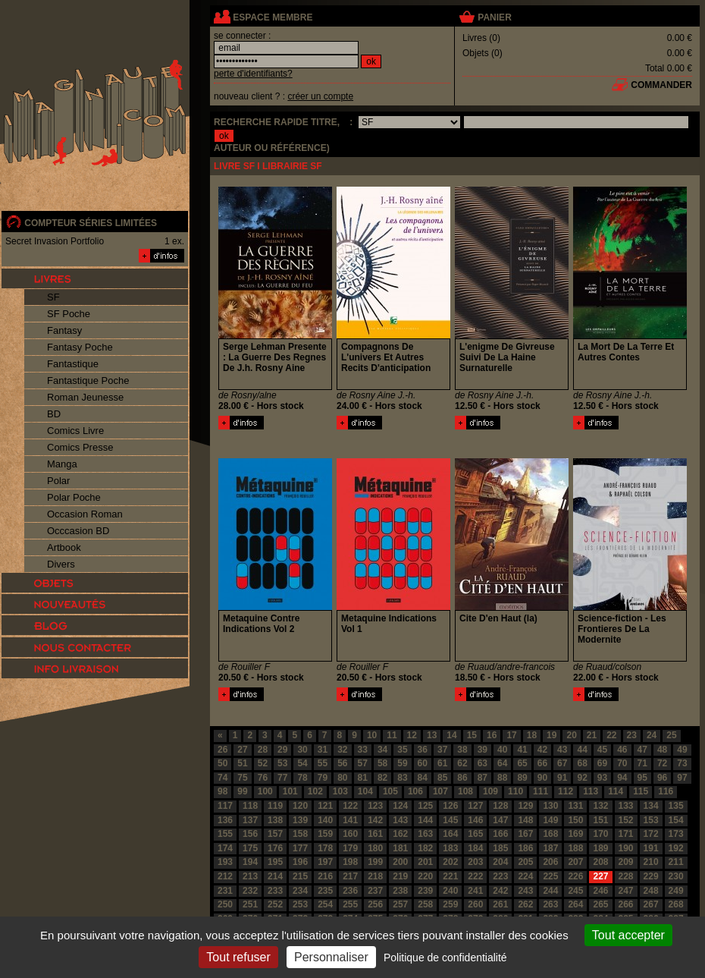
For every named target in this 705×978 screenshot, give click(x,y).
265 (600, 904)
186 (525, 848)
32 (342, 749)
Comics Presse (80, 447)
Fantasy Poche (80, 347)
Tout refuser (238, 957)
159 (325, 834)
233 (275, 890)
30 (302, 749)
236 (350, 890)
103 (340, 791)
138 (275, 820)
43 (562, 749)
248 (651, 890)
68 (582, 763)
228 (626, 876)
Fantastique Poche (88, 380)
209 (626, 862)
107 (440, 791)
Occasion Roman (85, 514)
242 (500, 890)
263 (550, 904)
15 (472, 735)
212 (225, 876)
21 (592, 735)
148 (525, 820)
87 (482, 777)
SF (53, 297)
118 (250, 805)
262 (525, 904)
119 (275, 805)
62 (462, 763)
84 (423, 777)
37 (442, 749)
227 (600, 876)
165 (475, 834)
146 (475, 820)
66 (542, 763)
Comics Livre (75, 430)
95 (642, 777)
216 (325, 876)
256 (375, 904)
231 (225, 890)
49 (682, 749)
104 (365, 791)
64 (502, 763)
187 (550, 848)
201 (425, 862)
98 (222, 791)
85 (442, 777)
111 (540, 791)
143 (400, 820)
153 (651, 820)
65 (522, 763)
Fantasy (64, 330)
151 (600, 820)
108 (465, 791)
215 (300, 876)
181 (400, 848)
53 (282, 763)
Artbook (64, 547)
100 (265, 791)
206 (550, 862)
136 (225, 820)
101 (290, 791)
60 (423, 763)
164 (450, 834)
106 (415, 791)
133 (626, 805)
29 (282, 749)
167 (525, 834)
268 (676, 904)
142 (375, 820)
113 (590, 791)
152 (626, 820)
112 (565, 791)
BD (54, 414)
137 (250, 820)
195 (275, 862)
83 (402, 777)
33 (363, 749)
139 (300, 820)
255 (350, 904)
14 (451, 735)
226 (575, 876)
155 (225, 834)
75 (242, 777)
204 (500, 862)
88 (502, 777)
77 (282, 777)
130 (550, 805)
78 (302, 777)
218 (375, 876)
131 (575, 805)
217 (350, 876)
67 (562, 763)
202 (450, 862)
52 (263, 763)
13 (432, 735)
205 (525, 862)
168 (550, 834)
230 (676, 876)
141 (350, 820)
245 (575, 890)
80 (342, 777)
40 (502, 749)
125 (425, 805)
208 (600, 862)
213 (250, 876)
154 (676, 820)
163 (425, 834)
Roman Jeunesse (85, 397)
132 (600, 805)
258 (425, 904)
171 (626, 834)
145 (450, 820)
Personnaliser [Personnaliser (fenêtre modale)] (331, 957)
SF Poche (68, 313)
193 (225, 862)
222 (475, 876)
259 (450, 904)
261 (500, 904)
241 (475, 890)
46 (622, 749)
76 (263, 777)
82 (382, 777)
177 (300, 848)
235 (325, 890)
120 (300, 805)
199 (375, 862)
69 (602, 763)
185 (500, 848)
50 (222, 763)
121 (325, 805)
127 (475, 805)
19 (551, 735)
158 (300, 834)
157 (275, 834)
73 (682, 763)
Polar (58, 480)
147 (500, 820)
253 (300, 904)
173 (676, 834)
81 (363, 777)
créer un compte (320, 96)
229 (651, 876)
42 (542, 749)
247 (626, 890)
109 (490, 791)
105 (390, 791)
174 (225, 848)
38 (462, 749)
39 (482, 749)
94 (622, 777)
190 (626, 848)
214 (275, 876)
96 (662, 777)
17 (511, 735)
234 (300, 890)
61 (442, 763)
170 (600, 834)
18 (532, 735)
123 (375, 805)
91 (562, 777)
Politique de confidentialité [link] (445, 957)
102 (315, 791)
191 (651, 848)
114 (615, 791)
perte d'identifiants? (253, 73)
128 (500, 805)
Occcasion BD (78, 530)
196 (300, 862)
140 (325, 820)
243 (525, 890)
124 (400, 805)
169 (575, 834)
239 (425, 890)
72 (662, 763)
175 (250, 848)
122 (350, 805)
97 (682, 777)
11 (391, 735)
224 (525, 876)
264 (575, 904)
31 (322, 749)
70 (622, 763)
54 (302, 763)
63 (482, 763)
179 (350, 848)
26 (222, 749)
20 (571, 735)
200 (400, 862)
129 (525, 805)
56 (342, 763)
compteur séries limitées (90, 223)
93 (602, 777)
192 (676, 848)
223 (500, 876)
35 (402, 749)
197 (325, 862)
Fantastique (73, 364)
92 (582, 777)
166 (500, 834)
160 (350, 834)
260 (475, 904)
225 (550, 876)
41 (522, 749)
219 (400, 876)
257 (400, 904)
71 (642, 763)
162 (400, 834)
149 (550, 820)
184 (475, 848)
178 (325, 848)
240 (450, 890)
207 (575, 862)
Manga (62, 464)
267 (651, 904)
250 (225, 904)
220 (425, 876)
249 (676, 890)
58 (382, 763)
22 (611, 735)
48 (662, 749)
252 (275, 904)
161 (375, 834)
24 (651, 735)
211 (676, 862)
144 (425, 820)
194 (250, 862)
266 (626, 904)
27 (242, 749)
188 (575, 848)
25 (671, 735)
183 (450, 848)
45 (602, 749)
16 (492, 735)
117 (225, 805)
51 (242, 763)
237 (375, 890)
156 (250, 834)
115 (640, 791)
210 (651, 862)
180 (375, 848)
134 (651, 805)
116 (665, 791)
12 (412, 735)
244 (550, 890)
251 (250, 904)
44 (582, 749)
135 (676, 805)
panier (494, 17)
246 (600, 890)
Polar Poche (74, 497)
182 (425, 848)
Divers (61, 564)
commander (661, 85)
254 (325, 904)
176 (275, 848)
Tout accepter (628, 935)
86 (462, 777)
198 (350, 862)
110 (515, 791)
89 (522, 777)
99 (242, 791)
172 (651, 834)
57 (363, 763)
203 (475, 862)
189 (600, 848)
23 (632, 735)
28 (263, 749)
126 (450, 805)
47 (642, 749)
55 (322, 763)
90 (542, 777)
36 (423, 749)
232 (250, 890)
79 (322, 777)
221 (450, 876)
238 (400, 890)
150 (575, 820)
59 (402, 763)
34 (382, 749)
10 (372, 735)
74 (222, 777)
